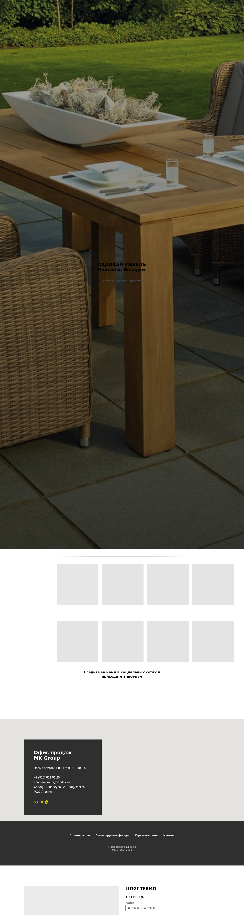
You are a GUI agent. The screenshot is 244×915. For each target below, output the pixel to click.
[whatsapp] (47, 802)
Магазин (169, 835)
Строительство (80, 835)
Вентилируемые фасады (112, 835)
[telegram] (41, 802)
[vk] (36, 802)
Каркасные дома (146, 835)
